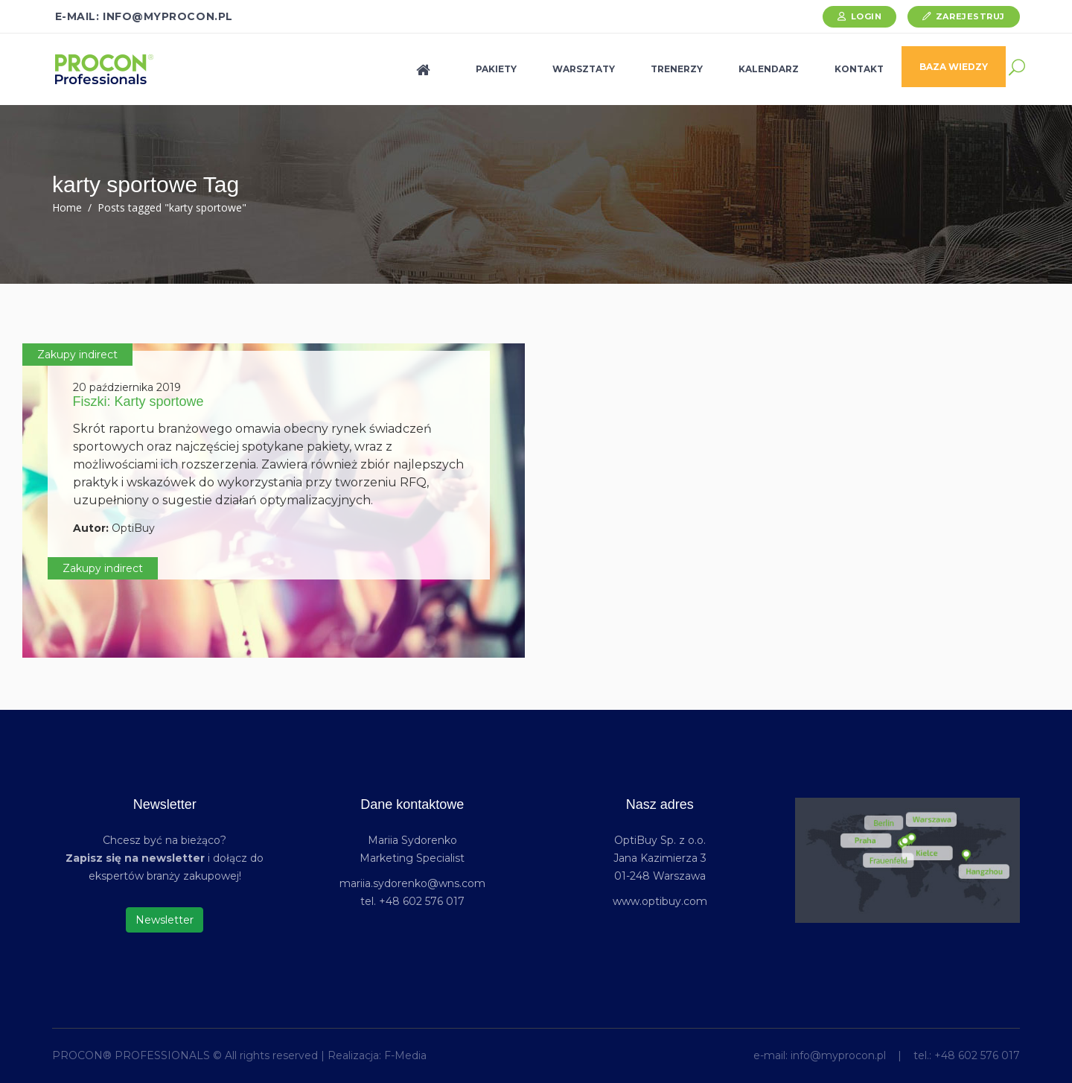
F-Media (405, 1055)
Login (866, 16)
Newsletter (164, 920)
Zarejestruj (970, 16)
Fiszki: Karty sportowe (138, 401)
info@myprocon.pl (838, 1055)
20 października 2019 (127, 387)
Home (67, 207)
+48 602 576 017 (977, 1055)
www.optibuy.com (660, 901)
